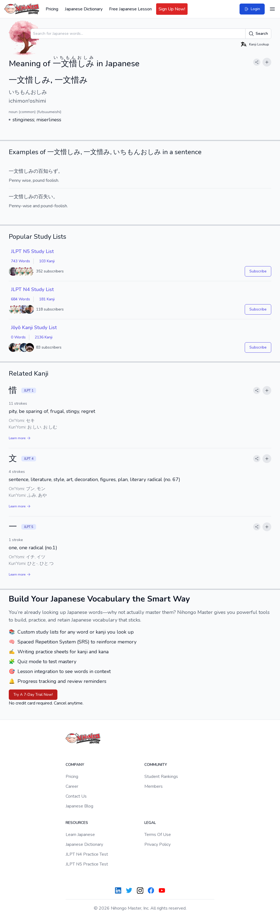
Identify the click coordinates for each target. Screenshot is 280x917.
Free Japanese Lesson (130, 9)
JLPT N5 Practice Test (87, 864)
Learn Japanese (80, 835)
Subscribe (258, 271)
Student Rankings (161, 777)
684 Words (20, 299)
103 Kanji (47, 261)
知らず (50, 171)
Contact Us (76, 796)
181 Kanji (47, 299)
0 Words (18, 337)
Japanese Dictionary (84, 9)
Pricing (52, 9)
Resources (77, 822)
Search (258, 33)
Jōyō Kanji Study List (34, 327)
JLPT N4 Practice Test (87, 854)
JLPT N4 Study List (32, 289)
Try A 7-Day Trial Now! (33, 694)
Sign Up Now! (172, 9)
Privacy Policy (157, 844)
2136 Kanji (43, 337)
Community (155, 764)
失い (48, 196)
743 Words (20, 261)
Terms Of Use (157, 835)
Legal (150, 822)
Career (72, 786)
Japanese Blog (79, 806)
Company (75, 764)
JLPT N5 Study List (32, 251)
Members (153, 786)
